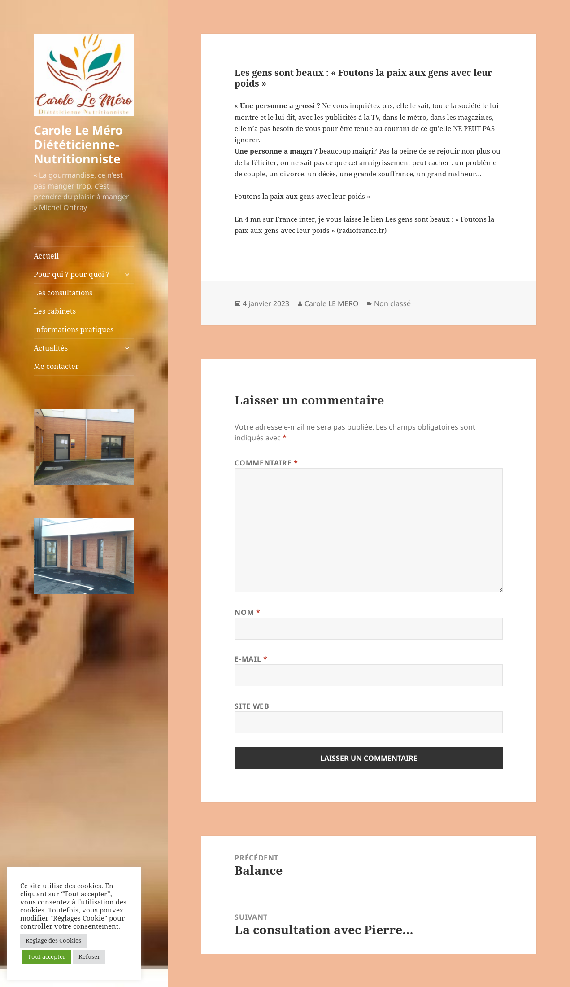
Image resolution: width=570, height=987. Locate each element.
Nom (247, 612)
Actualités (51, 348)
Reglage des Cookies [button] (53, 940)
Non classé (392, 303)
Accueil (46, 256)
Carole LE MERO (332, 303)
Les (390, 219)
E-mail (251, 659)
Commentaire (266, 463)
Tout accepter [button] (46, 956)
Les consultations (63, 293)
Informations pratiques (73, 329)
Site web (252, 706)
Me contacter (56, 366)
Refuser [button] (89, 956)
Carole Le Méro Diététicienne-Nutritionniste (78, 144)
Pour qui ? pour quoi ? (71, 274)
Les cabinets (55, 311)
